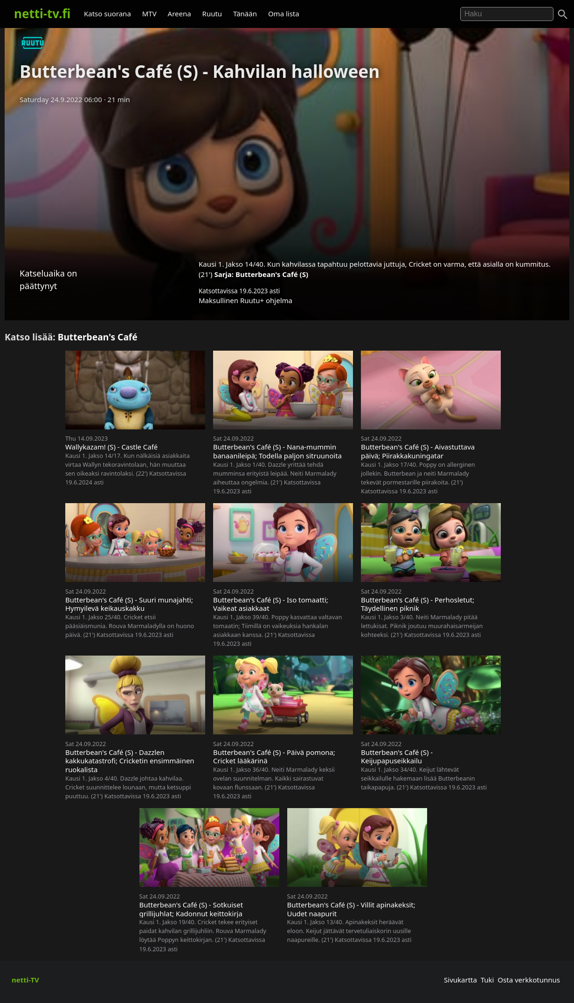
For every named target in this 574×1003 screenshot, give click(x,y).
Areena (179, 13)
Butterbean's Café (98, 337)
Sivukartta (460, 979)
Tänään (245, 13)
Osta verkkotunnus (529, 979)
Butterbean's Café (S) (271, 274)
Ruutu (212, 13)
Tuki (487, 979)
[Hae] (506, 14)
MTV (149, 13)
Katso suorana (107, 13)
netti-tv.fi (42, 13)
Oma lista (283, 13)
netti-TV (25, 979)
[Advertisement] (287, 178)
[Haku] (563, 14)
